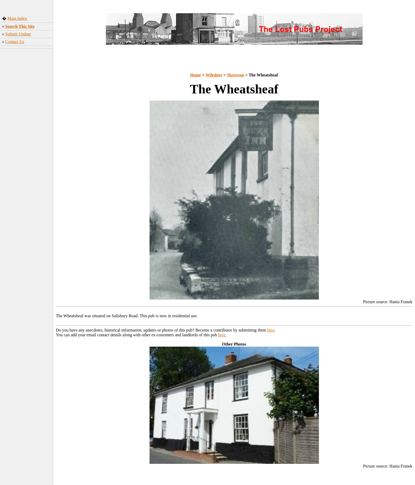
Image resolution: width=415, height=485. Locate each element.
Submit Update (18, 34)
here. (222, 335)
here (271, 330)
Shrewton (235, 75)
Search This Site (20, 26)
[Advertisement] (26, 133)
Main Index (17, 18)
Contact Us (14, 41)
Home (195, 75)
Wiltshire (213, 75)
